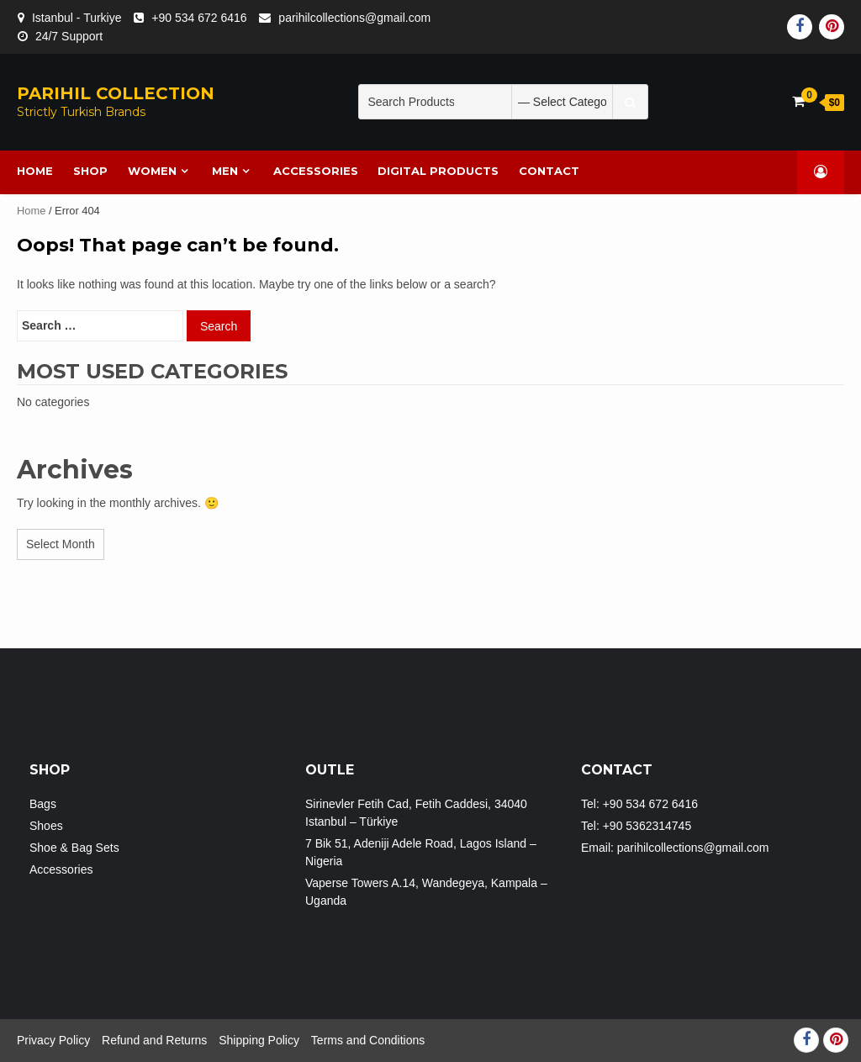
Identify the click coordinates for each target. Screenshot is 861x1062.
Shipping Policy (259, 1040)
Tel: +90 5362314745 (636, 825)
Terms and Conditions (368, 1040)
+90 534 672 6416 (198, 17)
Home (31, 210)
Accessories (315, 170)
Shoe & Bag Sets (74, 847)
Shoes (46, 825)
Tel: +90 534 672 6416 (639, 804)
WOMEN (152, 170)
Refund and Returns (154, 1040)
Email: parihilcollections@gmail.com (675, 847)
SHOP (90, 170)
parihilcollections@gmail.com (354, 17)
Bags (42, 804)
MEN (225, 170)
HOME (36, 170)
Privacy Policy (53, 1040)
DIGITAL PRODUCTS (438, 170)
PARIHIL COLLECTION (115, 93)
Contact (550, 170)
